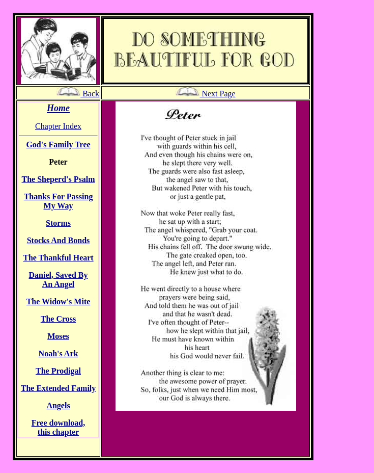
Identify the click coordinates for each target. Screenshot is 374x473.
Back (77, 93)
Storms (58, 223)
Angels (58, 405)
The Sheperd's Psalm (58, 179)
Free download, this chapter (58, 427)
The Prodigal (58, 370)
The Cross (58, 318)
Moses (58, 336)
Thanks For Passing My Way (58, 201)
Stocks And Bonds (58, 240)
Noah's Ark (58, 353)
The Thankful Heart (58, 257)
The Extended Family (58, 388)
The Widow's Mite (58, 301)
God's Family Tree (58, 144)
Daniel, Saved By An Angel (58, 279)
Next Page (205, 93)
